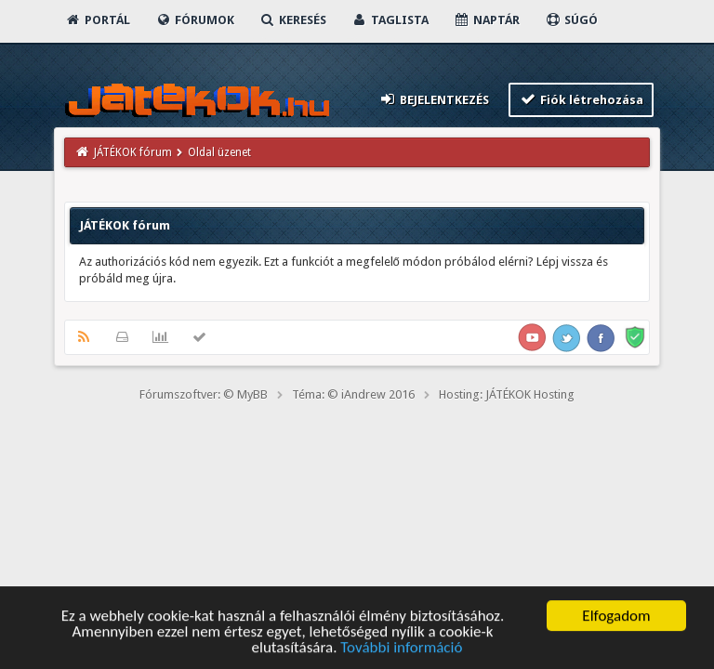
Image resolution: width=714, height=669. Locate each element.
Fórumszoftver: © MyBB (203, 394)
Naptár (487, 20)
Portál (97, 20)
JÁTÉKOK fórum (133, 152)
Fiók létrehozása (581, 99)
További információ (401, 649)
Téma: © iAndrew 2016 (353, 394)
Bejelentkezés (433, 99)
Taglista (390, 20)
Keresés (292, 20)
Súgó (571, 20)
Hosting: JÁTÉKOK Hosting (507, 394)
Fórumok (194, 20)
